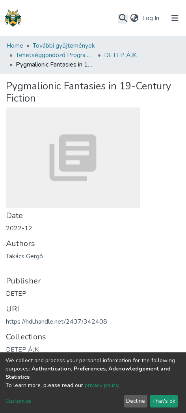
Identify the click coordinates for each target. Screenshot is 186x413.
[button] (134, 18)
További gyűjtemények (64, 45)
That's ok (163, 401)
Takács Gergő (24, 256)
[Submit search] (123, 18)
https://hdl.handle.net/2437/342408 (56, 321)
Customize (18, 401)
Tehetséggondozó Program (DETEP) (55, 55)
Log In (151, 18)
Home (14, 45)
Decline (135, 401)
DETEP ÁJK (120, 55)
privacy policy (101, 385)
